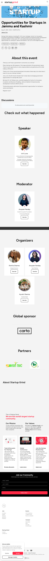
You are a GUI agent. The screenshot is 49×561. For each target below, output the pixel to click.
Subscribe (24, 492)
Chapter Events (29, 514)
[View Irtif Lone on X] (24, 150)
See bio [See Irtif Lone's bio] (24, 164)
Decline (7, 553)
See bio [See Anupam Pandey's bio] (24, 217)
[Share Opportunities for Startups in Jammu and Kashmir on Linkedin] (9, 48)
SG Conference (29, 513)
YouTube (27, 524)
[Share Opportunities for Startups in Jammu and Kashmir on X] (6, 48)
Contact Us (4, 533)
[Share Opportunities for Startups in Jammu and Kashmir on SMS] (16, 48)
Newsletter (28, 521)
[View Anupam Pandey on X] (24, 206)
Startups (4, 515)
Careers (3, 532)
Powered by (24, 558)
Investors (4, 513)
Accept (18, 553)
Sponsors (4, 517)
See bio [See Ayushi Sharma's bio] (24, 300)
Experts (3, 514)
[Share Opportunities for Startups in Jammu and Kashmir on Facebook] (3, 48)
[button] (47, 2)
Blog (26, 523)
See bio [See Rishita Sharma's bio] (14, 271)
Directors (4, 518)
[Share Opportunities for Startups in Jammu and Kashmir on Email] (12, 48)
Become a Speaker (29, 515)
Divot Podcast (28, 526)
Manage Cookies (12, 557)
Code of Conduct (31, 553)
